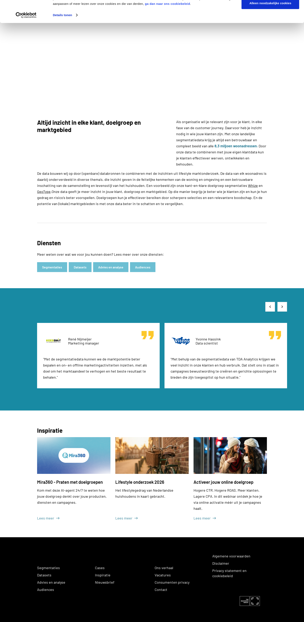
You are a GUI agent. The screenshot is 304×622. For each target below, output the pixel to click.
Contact (161, 589)
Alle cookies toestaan (270, 10)
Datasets (44, 575)
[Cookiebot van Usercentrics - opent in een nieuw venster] (26, 36)
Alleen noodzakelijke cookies (270, 24)
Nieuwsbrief (104, 582)
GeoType (44, 191)
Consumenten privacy (172, 582)
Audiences (45, 589)
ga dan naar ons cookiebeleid (167, 24)
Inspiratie (102, 575)
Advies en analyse (51, 582)
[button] (270, 307)
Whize (253, 185)
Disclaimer (220, 563)
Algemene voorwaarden (231, 556)
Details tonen (62, 36)
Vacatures (163, 575)
